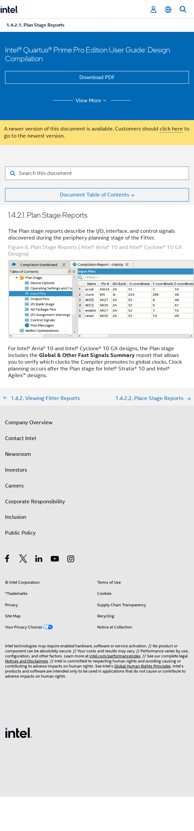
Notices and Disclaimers (26, 660)
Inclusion (15, 517)
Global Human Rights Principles (142, 666)
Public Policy (20, 533)
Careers (14, 485)
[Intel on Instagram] (71, 560)
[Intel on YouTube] (55, 560)
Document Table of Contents (94, 194)
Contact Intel (20, 438)
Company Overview (28, 422)
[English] (168, 9)
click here (171, 128)
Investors (16, 470)
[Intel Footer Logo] (18, 732)
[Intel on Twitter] (23, 560)
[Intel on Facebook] (7, 560)
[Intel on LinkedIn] (39, 560)
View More (92, 100)
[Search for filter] (97, 173)
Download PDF (97, 77)
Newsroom (18, 454)
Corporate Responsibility (35, 501)
